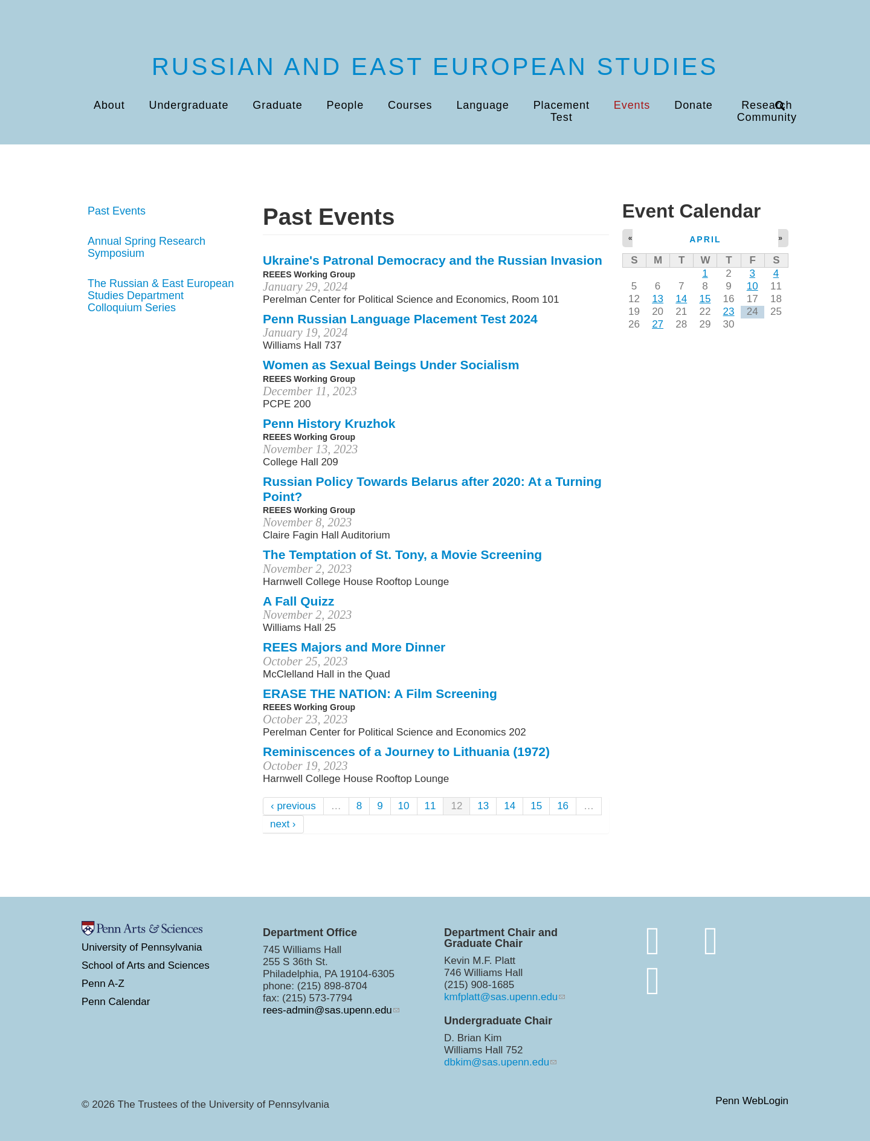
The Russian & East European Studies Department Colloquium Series (161, 295)
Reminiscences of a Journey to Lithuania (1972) (406, 751)
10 (404, 806)
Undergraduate (189, 105)
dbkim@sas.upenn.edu (496, 1062)
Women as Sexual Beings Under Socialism (391, 365)
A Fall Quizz (298, 601)
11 (430, 806)
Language (482, 105)
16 (563, 806)
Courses (410, 105)
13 (483, 806)
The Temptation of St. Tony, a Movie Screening (402, 554)
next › (283, 824)
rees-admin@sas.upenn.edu (327, 1010)
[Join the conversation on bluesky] (652, 941)
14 (509, 806)
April (705, 239)
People (345, 105)
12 (456, 806)
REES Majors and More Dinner (354, 647)
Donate (693, 105)
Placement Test (561, 111)
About (109, 105)
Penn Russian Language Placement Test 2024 (400, 319)
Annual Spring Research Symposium (146, 247)
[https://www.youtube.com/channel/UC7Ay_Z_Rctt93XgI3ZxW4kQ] (652, 980)
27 (657, 324)
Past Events (117, 211)
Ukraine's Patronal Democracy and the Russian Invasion (432, 260)
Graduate (277, 105)
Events (632, 105)
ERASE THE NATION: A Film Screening (380, 693)
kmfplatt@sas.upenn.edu (501, 997)
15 (536, 806)
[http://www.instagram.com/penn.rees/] (710, 941)
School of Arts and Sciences (146, 965)
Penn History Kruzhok (329, 423)
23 (729, 311)
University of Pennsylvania (142, 947)
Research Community (767, 111)
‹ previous (293, 806)
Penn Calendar (116, 1001)
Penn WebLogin (751, 1101)
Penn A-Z (103, 983)
